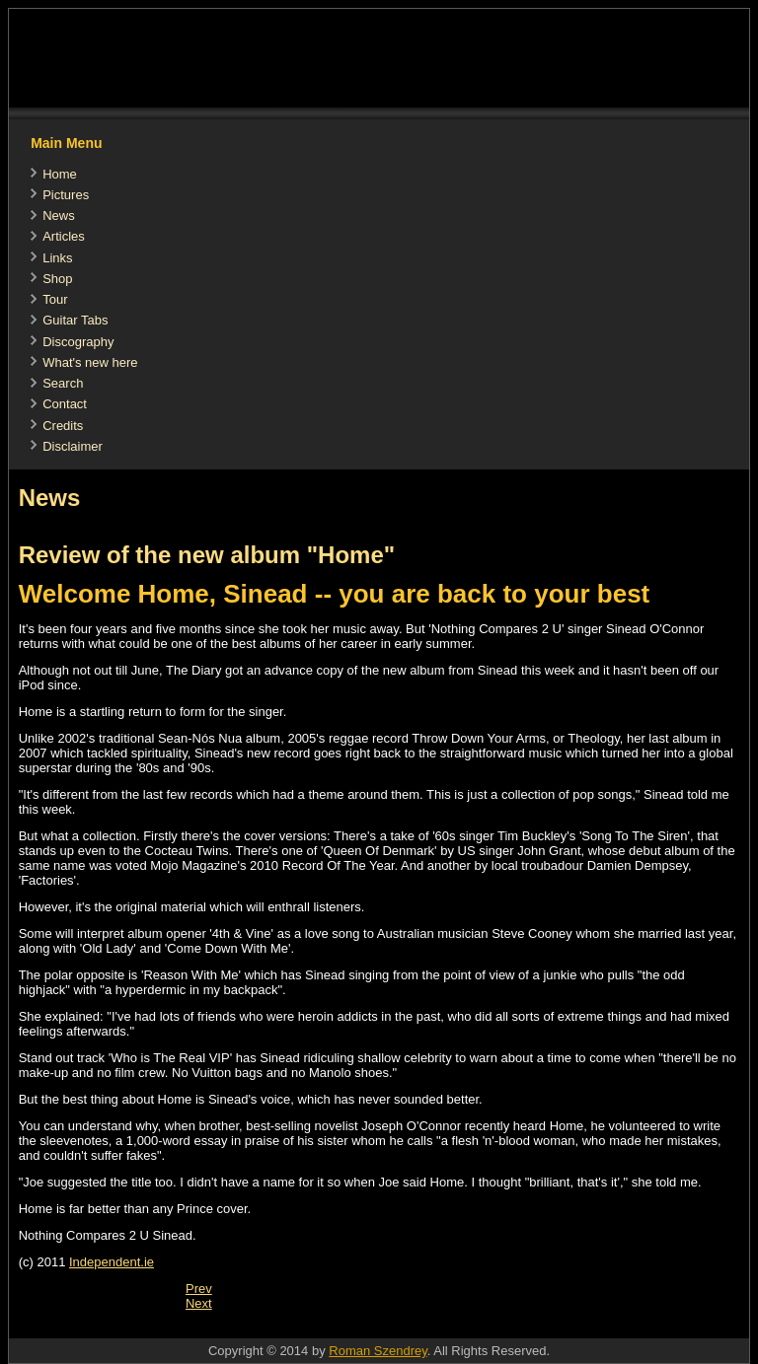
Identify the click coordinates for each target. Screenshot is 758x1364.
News (58, 215)
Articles (63, 236)
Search (62, 383)
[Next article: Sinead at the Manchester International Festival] (199, 1303)
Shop (57, 278)
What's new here (89, 362)
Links (57, 258)
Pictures (65, 194)
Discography (78, 341)
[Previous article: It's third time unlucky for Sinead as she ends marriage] (199, 1288)
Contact (64, 403)
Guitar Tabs (75, 320)
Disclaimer (72, 446)
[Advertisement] (368, 1328)
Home (59, 174)
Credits (62, 425)
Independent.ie (111, 1262)
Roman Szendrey (377, 1350)
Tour (54, 299)
